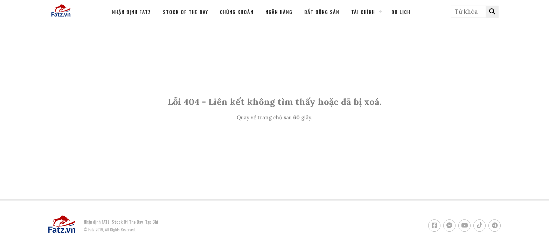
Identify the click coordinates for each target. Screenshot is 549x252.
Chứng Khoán (236, 11)
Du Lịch (400, 11)
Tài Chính (363, 11)
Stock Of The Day (127, 222)
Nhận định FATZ (131, 11)
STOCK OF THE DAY (185, 11)
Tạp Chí (151, 222)
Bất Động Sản (321, 11)
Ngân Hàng (278, 11)
